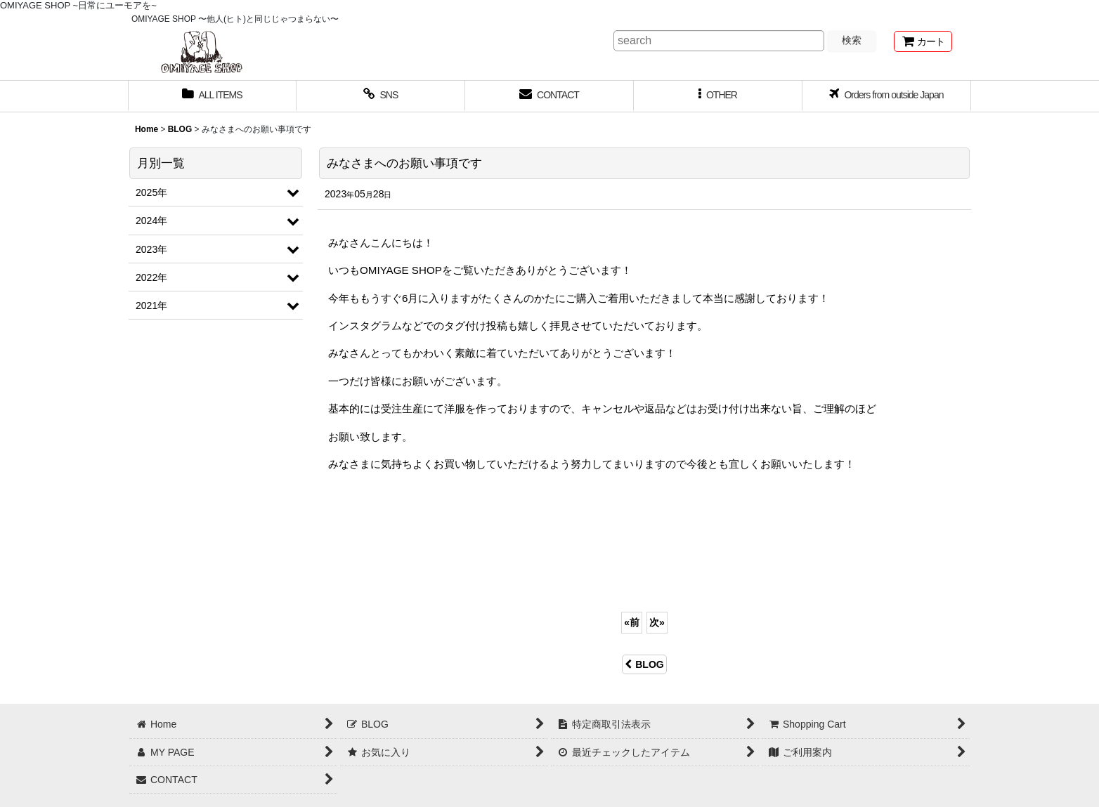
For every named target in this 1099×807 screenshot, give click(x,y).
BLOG (644, 664)
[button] (718, 96)
